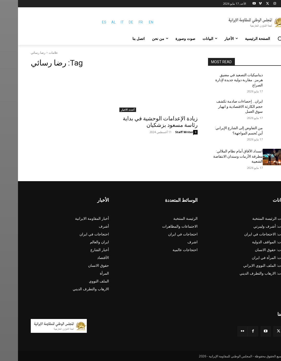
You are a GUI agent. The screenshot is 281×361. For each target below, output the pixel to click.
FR (123, 22)
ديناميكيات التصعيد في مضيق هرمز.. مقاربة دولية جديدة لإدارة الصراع (221, 80)
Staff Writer (166, 132)
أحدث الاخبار (110, 109)
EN (133, 22)
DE (113, 22)
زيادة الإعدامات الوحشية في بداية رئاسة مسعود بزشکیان (142, 121)
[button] (262, 38)
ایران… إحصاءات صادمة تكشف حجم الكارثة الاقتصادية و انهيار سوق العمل (221, 106)
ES (86, 22)
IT (104, 22)
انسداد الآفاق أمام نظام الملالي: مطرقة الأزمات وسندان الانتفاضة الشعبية (220, 156)
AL (95, 22)
